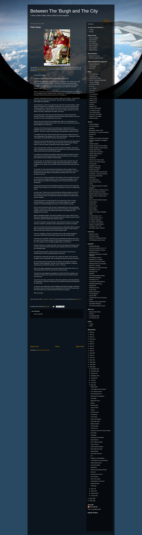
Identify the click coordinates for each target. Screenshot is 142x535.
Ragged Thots (93, 106)
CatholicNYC (92, 157)
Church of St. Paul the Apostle (97, 162)
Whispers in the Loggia (95, 116)
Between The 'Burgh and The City (64, 11)
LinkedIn (91, 29)
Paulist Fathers (93, 202)
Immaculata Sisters (94, 180)
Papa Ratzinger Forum (43, 70)
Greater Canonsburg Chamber (97, 261)
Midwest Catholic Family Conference (98, 194)
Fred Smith (93, 398)
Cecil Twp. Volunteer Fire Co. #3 (97, 248)
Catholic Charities (93, 143)
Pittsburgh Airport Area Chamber (97, 263)
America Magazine (94, 124)
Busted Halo (92, 134)
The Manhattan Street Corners (97, 240)
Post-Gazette (92, 66)
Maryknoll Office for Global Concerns (98, 190)
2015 (91, 350)
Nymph (92, 403)
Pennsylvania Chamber (95, 257)
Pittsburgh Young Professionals (97, 301)
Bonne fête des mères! (97, 449)
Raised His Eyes (95, 483)
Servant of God (95, 412)
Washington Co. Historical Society (98, 267)
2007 (91, 498)
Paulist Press (92, 204)
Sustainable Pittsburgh (95, 303)
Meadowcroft (92, 285)
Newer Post (34, 346)
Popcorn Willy (92, 295)
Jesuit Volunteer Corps (95, 182)
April (92, 488)
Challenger (93, 435)
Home (57, 346)
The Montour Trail (93, 279)
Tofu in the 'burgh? (95, 479)
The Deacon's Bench (94, 110)
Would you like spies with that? (99, 469)
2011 (91, 360)
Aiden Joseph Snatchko (97, 446)
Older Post (80, 346)
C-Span (91, 324)
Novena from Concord (96, 474)
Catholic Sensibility (94, 82)
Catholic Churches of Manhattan (97, 80)
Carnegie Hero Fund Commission (98, 297)
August (93, 378)
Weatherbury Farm (94, 287)
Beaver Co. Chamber (94, 265)
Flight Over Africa (95, 400)
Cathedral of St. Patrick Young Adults (98, 138)
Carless (93, 410)
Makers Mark (94, 387)
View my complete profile (94, 509)
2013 (91, 355)
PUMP (91, 299)
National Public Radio (94, 312)
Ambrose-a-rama (93, 76)
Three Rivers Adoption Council (97, 305)
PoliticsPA (91, 104)
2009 (91, 364)
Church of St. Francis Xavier (96, 160)
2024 (91, 334)
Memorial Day (94, 405)
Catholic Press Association (96, 151)
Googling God (92, 96)
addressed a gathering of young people (50, 67)
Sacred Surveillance (96, 419)
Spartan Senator (95, 423)
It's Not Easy (94, 414)
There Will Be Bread (94, 112)
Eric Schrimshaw (93, 43)
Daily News (92, 68)
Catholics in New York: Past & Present (101, 430)
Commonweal (92, 164)
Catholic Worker (93, 155)
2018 (91, 343)
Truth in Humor (94, 444)
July (92, 380)
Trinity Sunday (94, 426)
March (93, 491)
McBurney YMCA (93, 234)
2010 (91, 362)
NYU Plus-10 (94, 428)
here (43, 299)
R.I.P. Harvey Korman (96, 391)
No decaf (93, 472)
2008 (91, 366)
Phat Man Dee (93, 102)
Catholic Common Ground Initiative (98, 145)
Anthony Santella (93, 37)
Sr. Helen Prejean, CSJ (95, 216)
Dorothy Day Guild (94, 169)
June (92, 382)
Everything (93, 485)
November (94, 371)
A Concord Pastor (93, 74)
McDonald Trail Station (95, 277)
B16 (38, 67)
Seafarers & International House (97, 238)
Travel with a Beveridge (95, 114)
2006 (91, 500)
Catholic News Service (95, 149)
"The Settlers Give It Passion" (98, 389)
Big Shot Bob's (93, 39)
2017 (91, 346)
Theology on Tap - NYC (95, 226)
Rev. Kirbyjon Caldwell (96, 442)
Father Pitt (92, 90)
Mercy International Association (97, 192)
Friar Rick (91, 92)
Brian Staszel (92, 41)
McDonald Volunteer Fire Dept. (97, 250)
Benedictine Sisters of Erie (96, 130)
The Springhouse (93, 293)
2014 (91, 353)
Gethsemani (92, 177)
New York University (94, 56)
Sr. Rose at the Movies (95, 108)
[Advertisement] (57, 331)
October (93, 373)
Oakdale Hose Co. (94, 252)
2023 (91, 337)
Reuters (53, 299)
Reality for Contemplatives (97, 458)
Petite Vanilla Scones (96, 462)
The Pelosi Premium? (96, 453)
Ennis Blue (92, 86)
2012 (91, 357)
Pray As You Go (93, 206)
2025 (91, 332)
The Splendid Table (94, 315)
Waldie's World (93, 50)
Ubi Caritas (93, 433)
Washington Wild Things (95, 283)
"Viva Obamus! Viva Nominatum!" (99, 460)
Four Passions (94, 476)
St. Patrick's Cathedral (95, 220)
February (93, 493)
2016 (91, 348)
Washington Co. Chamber (96, 259)
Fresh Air (91, 314)
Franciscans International (95, 175)
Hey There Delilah (95, 465)
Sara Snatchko (93, 48)
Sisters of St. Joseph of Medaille (97, 212)
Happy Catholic (93, 98)
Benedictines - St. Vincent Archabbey (99, 132)
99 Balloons (94, 467)
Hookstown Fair (93, 271)
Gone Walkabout (93, 94)
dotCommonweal (93, 118)
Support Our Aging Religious (96, 224)
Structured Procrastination (97, 396)
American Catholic (94, 126)
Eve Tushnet (92, 88)
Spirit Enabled (94, 451)
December (94, 368)
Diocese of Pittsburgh (94, 168)
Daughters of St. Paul (94, 166)
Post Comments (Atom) (43, 350)
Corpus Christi (94, 407)
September (94, 375)
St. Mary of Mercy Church (96, 218)
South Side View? (95, 421)
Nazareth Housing (94, 236)
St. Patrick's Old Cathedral (96, 222)
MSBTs (91, 198)
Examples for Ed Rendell (97, 437)
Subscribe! (90, 24)
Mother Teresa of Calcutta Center (97, 196)
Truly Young (35, 27)
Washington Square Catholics (97, 228)
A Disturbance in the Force (98, 481)
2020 (91, 339)
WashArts (91, 273)
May (92, 385)
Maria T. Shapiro (93, 45)
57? (92, 456)
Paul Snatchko (94, 507)
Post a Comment (38, 314)
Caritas (91, 136)
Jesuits (91, 184)
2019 (91, 341)
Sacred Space (93, 208)
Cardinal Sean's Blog (94, 78)
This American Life (94, 317)
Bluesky (91, 31)
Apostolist (91, 128)
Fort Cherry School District (96, 58)
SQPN (91, 214)
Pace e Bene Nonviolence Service (98, 200)
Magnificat (92, 188)
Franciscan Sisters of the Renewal (98, 171)
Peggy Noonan (93, 100)
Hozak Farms (92, 289)
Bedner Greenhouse (94, 291)
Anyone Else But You (96, 393)
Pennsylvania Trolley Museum (97, 281)
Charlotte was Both (94, 84)
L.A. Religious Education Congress (98, 186)
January (93, 495)
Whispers (79, 299)
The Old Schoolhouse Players (97, 275)
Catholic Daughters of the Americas (98, 147)
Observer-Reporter (94, 64)
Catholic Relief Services (95, 153)
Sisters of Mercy (93, 210)
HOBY (91, 326)
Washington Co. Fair (94, 269)
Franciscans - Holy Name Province (98, 173)
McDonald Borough (94, 246)
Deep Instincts (94, 439)
